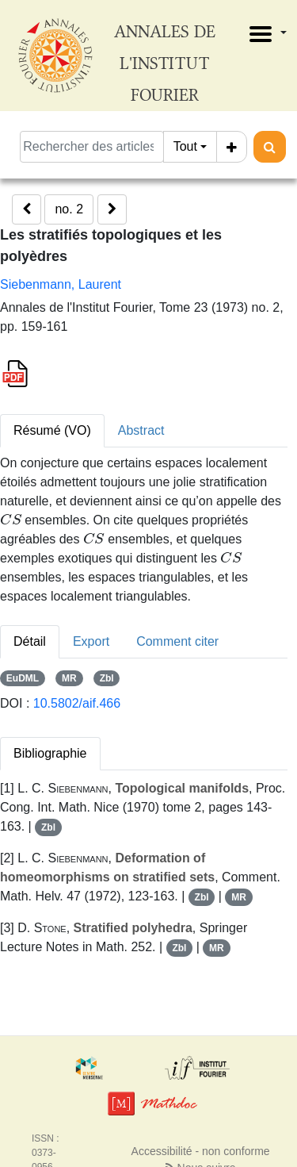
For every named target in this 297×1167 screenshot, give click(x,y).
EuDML (22, 678)
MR (69, 678)
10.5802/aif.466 (76, 703)
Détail (29, 641)
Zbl (107, 678)
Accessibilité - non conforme (200, 1151)
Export (91, 641)
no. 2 (69, 209)
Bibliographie (50, 753)
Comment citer (177, 641)
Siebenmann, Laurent (60, 284)
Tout (185, 146)
